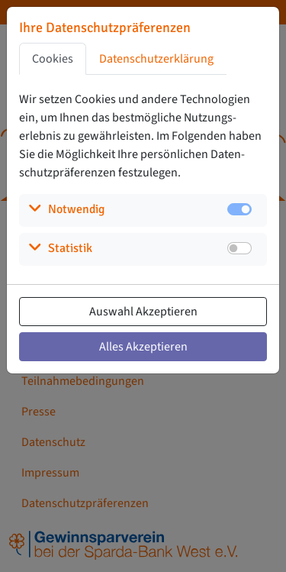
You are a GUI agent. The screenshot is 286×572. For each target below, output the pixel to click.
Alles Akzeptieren (143, 346)
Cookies (52, 58)
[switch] (239, 248)
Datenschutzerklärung (156, 58)
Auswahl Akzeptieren (143, 311)
